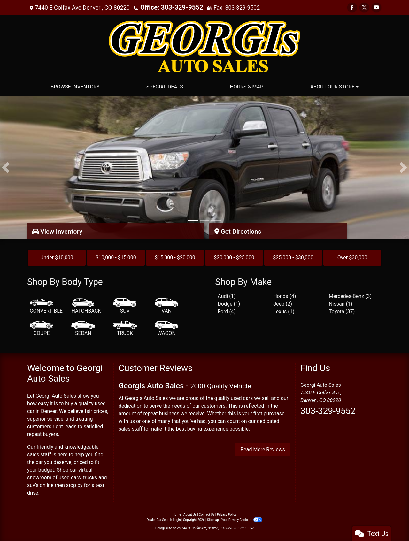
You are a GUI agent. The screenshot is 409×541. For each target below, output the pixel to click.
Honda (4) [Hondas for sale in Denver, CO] (284, 296)
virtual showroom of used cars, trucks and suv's (67, 477)
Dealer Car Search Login (164, 520)
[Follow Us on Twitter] (364, 7)
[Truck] (125, 328)
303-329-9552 (328, 411)
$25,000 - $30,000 (293, 258)
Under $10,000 (56, 258)
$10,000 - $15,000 (116, 258)
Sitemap (213, 520)
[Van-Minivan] (166, 306)
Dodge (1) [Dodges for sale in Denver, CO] (229, 304)
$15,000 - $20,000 (175, 258)
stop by (74, 485)
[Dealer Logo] (204, 46)
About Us (190, 514)
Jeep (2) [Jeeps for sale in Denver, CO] (282, 304)
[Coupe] (41, 328)
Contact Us (206, 514)
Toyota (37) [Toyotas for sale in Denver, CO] (342, 312)
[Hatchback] (86, 306)
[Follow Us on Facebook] (352, 7)
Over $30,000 (352, 258)
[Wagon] (166, 328)
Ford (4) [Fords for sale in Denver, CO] (226, 312)
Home (177, 514)
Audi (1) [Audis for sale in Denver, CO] (226, 296)
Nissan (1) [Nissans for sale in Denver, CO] (340, 304)
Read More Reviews (262, 449)
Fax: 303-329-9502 (230, 7)
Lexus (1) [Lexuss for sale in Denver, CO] (283, 312)
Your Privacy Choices (241, 520)
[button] (5, 167)
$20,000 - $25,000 (234, 258)
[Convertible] (46, 306)
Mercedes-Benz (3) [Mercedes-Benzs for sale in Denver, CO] (350, 296)
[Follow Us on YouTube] (376, 7)
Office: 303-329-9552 (168, 7)
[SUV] (125, 306)
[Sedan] (83, 328)
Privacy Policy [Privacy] (227, 514)
